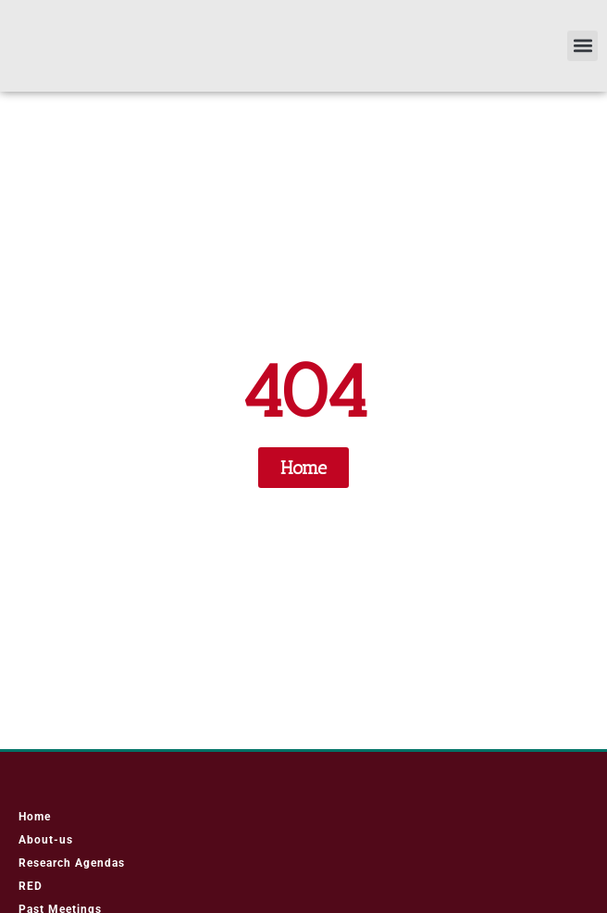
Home (35, 825)
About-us (46, 848)
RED (31, 894)
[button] (582, 49)
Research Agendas (72, 871)
